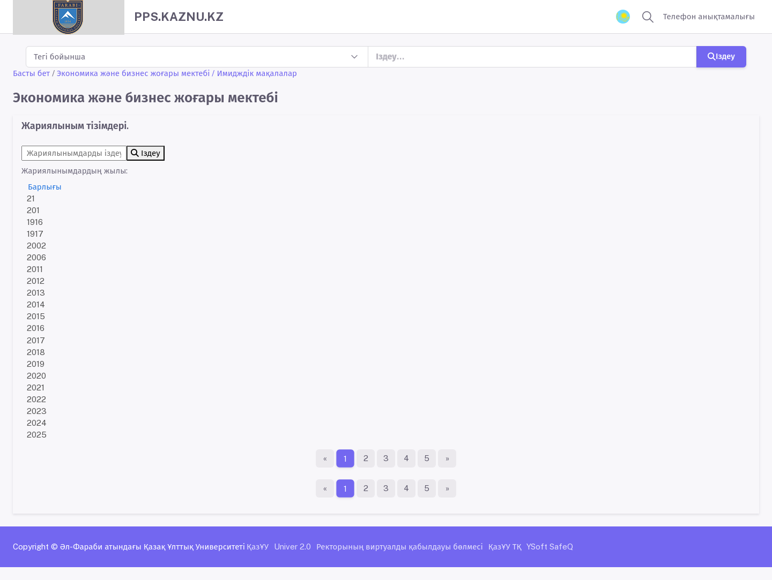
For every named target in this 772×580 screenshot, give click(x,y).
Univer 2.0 (292, 546)
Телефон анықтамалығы (709, 16)
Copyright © (35, 546)
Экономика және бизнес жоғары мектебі (133, 73)
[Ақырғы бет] (447, 458)
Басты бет (31, 73)
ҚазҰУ (258, 546)
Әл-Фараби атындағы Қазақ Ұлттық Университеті (152, 546)
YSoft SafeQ (549, 546)
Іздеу (721, 56)
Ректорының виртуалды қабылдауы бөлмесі (399, 546)
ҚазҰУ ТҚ (505, 546)
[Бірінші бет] (325, 458)
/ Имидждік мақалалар (254, 73)
